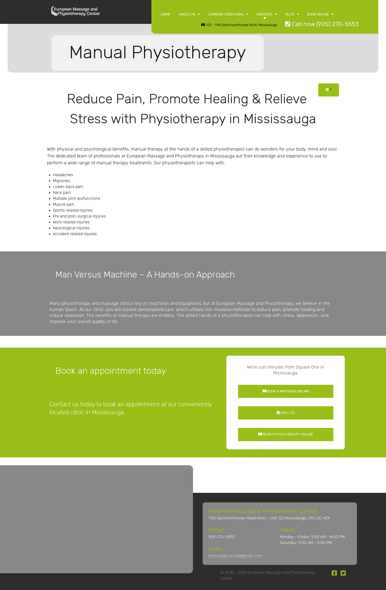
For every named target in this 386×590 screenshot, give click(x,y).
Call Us (286, 413)
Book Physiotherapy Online (285, 434)
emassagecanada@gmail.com (235, 556)
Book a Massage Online (285, 391)
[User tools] (328, 89)
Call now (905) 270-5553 (322, 24)
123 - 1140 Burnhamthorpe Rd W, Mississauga (239, 25)
